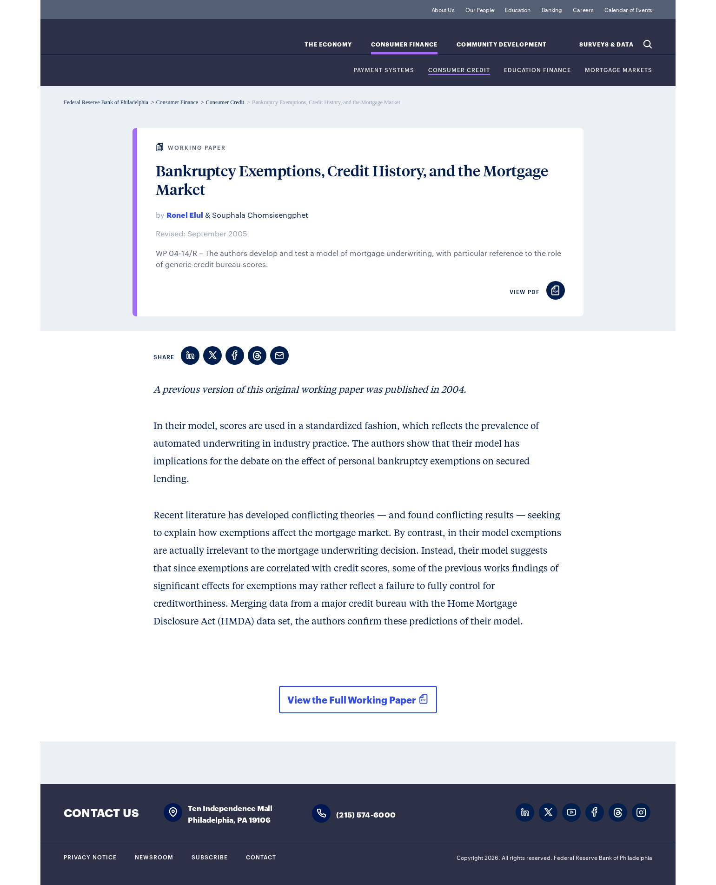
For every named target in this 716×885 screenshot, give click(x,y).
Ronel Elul (184, 214)
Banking (552, 9)
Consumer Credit (459, 70)
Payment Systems (384, 70)
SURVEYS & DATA (606, 44)
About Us (443, 9)
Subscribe (210, 856)
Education (517, 9)
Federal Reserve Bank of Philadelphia (140, 42)
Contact (261, 856)
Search (647, 44)
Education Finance (537, 70)
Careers (583, 9)
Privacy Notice (90, 856)
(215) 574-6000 (366, 814)
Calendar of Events (628, 9)
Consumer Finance (404, 44)
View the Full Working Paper (351, 699)
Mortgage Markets (618, 70)
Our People (479, 9)
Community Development (502, 44)
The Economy (328, 44)
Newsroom (154, 856)
